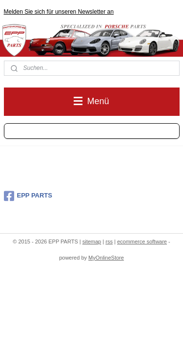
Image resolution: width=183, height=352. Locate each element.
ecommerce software (142, 241)
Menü (91, 101)
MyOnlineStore (106, 258)
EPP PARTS (28, 196)
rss (109, 241)
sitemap (92, 241)
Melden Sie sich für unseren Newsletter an (59, 11)
